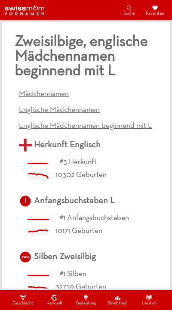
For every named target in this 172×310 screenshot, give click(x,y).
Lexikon (149, 299)
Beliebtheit (117, 299)
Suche (129, 10)
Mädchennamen (44, 94)
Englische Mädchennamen (59, 110)
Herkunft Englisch (67, 145)
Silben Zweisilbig (65, 257)
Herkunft (54, 299)
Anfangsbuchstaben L (74, 201)
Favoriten (155, 10)
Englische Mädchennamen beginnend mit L (85, 126)
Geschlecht (22, 299)
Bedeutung (86, 299)
